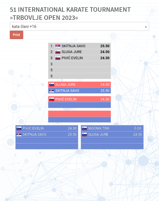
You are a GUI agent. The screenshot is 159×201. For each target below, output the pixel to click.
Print (16, 35)
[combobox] (79, 26)
